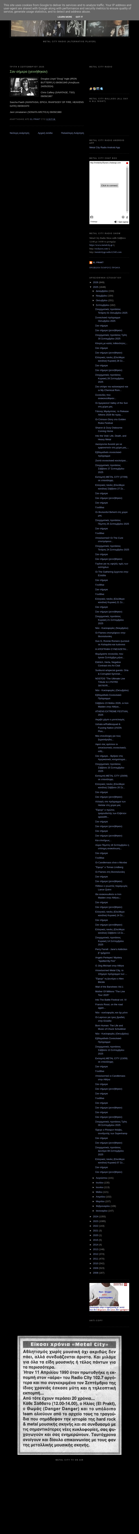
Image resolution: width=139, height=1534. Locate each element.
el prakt (98, 262)
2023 (96, 1221)
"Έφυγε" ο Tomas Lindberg (109, 867)
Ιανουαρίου (102, 1210)
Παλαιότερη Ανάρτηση (72, 133)
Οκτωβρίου (102, 300)
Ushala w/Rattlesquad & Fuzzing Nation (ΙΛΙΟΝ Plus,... (108, 728)
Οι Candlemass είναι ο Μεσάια (111, 862)
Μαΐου (99, 1192)
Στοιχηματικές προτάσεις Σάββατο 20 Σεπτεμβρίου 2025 (109, 767)
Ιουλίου (100, 1182)
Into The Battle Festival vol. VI (110, 999)
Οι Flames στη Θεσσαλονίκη (110, 872)
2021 (96, 1230)
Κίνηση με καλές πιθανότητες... (111, 343)
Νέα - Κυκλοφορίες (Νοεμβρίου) (111, 628)
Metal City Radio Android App (104, 147)
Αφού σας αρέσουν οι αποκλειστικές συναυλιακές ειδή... (110, 748)
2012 (96, 1254)
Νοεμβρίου (102, 295)
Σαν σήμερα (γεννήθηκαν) (108, 330)
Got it (79, 17)
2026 (96, 282)
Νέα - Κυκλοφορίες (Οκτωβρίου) (112, 690)
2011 (96, 1258)
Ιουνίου (100, 1187)
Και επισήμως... (103, 840)
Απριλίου (101, 1196)
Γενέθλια (99, 507)
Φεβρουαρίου (103, 1206)
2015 (96, 1240)
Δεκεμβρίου (102, 291)
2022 (96, 1226)
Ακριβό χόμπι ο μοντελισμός (110, 719)
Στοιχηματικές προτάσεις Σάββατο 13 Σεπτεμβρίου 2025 (109, 1050)
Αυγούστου (102, 1178)
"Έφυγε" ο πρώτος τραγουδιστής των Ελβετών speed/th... (110, 813)
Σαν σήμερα (101, 325)
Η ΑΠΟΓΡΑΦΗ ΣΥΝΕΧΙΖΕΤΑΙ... (111, 649)
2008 (96, 1272)
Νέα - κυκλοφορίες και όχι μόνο (111, 1012)
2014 (96, 1244)
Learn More (65, 17)
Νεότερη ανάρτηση (19, 133)
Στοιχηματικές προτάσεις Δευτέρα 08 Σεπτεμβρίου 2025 (109, 1151)
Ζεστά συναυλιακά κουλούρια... (111, 460)
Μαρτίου (100, 1201)
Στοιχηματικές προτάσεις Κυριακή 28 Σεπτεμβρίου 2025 (109, 378)
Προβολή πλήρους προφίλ (104, 268)
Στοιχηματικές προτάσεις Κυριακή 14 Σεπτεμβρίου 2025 (109, 941)
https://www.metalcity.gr (101, 245)
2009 (96, 1268)
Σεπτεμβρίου (103, 305)
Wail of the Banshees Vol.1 (109, 986)
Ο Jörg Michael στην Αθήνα (109, 965)
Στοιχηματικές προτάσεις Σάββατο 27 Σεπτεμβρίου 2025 (109, 469)
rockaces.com (101, 248)
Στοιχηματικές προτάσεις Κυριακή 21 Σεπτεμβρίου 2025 (109, 620)
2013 (96, 1249)
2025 (96, 287)
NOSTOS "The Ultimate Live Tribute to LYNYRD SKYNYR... (110, 682)
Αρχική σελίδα (45, 133)
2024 (96, 1216)
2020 (96, 1235)
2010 (96, 1263)
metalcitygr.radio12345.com (108, 252)
